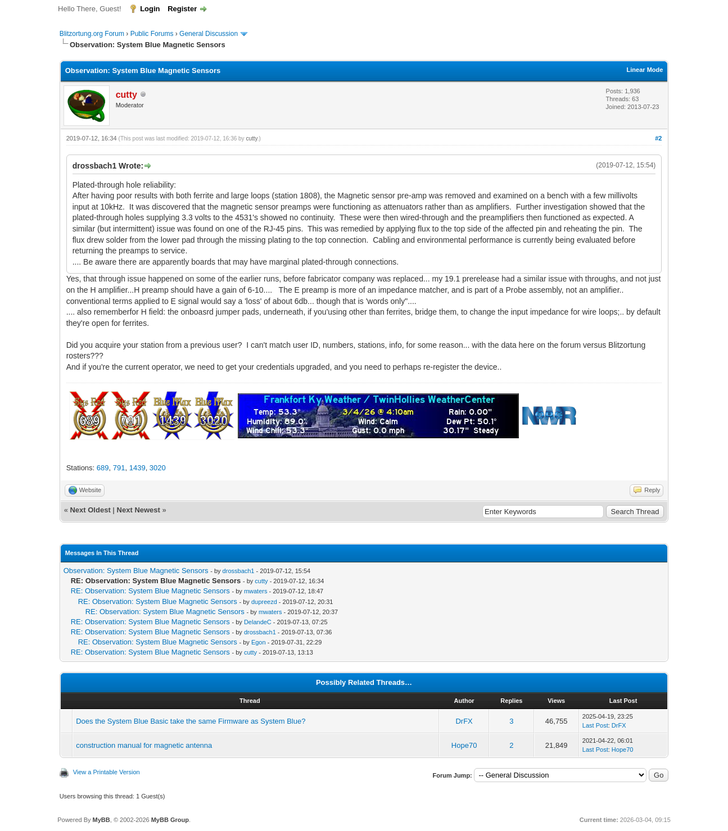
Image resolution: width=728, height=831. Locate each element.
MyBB (101, 819)
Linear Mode (645, 69)
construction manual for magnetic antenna (144, 745)
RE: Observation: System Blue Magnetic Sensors (150, 591)
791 (119, 468)
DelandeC (258, 622)
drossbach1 (239, 570)
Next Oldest (90, 510)
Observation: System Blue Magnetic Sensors (136, 570)
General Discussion (208, 34)
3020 (158, 468)
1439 (137, 468)
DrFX (463, 721)
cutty (251, 138)
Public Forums (152, 34)
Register (182, 8)
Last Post (595, 725)
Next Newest (138, 510)
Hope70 (464, 745)
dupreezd (264, 601)
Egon (258, 642)
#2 (658, 138)
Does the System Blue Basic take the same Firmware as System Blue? (190, 721)
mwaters (256, 591)
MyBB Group (170, 819)
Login (150, 8)
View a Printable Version (106, 772)
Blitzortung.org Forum (92, 34)
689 (103, 468)
